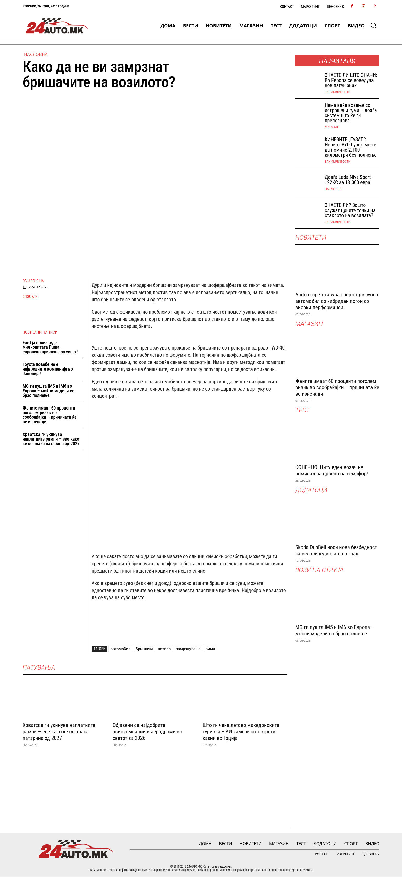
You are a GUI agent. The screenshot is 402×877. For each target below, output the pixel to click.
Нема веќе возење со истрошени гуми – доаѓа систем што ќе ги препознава (351, 113)
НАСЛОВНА (36, 54)
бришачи (144, 648)
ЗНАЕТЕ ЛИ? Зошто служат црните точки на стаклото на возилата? (350, 210)
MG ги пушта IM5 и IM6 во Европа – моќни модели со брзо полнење (48, 391)
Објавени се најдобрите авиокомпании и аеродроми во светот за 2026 (147, 731)
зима (210, 648)
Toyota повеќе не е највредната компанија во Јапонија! (48, 369)
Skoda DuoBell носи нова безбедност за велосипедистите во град (336, 550)
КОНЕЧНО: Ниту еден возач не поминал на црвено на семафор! (331, 470)
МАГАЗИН (332, 127)
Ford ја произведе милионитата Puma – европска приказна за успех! (50, 347)
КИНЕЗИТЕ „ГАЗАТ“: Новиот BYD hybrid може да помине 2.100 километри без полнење (350, 147)
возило (164, 648)
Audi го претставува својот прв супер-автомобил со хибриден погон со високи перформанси (337, 301)
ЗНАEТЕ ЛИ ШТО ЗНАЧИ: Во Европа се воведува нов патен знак (351, 80)
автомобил (120, 648)
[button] (373, 25)
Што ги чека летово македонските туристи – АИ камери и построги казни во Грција (241, 731)
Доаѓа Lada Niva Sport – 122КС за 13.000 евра (350, 179)
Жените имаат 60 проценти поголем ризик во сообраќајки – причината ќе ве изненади (50, 415)
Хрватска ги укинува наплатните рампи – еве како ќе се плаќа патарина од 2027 (51, 439)
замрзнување (188, 648)
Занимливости (337, 92)
